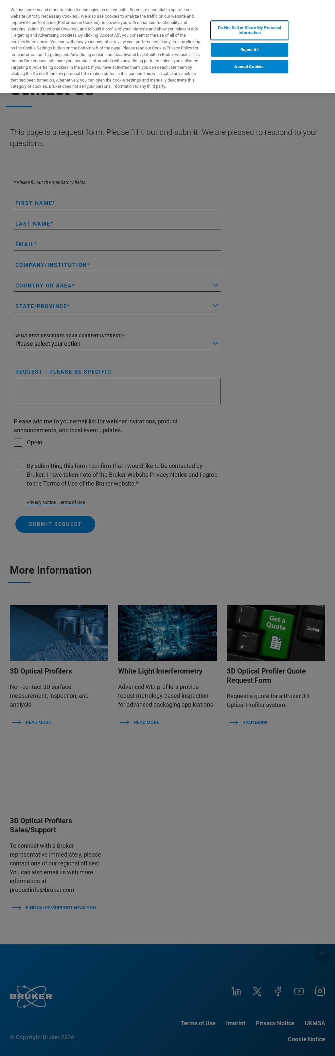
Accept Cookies (249, 66)
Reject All (249, 49)
